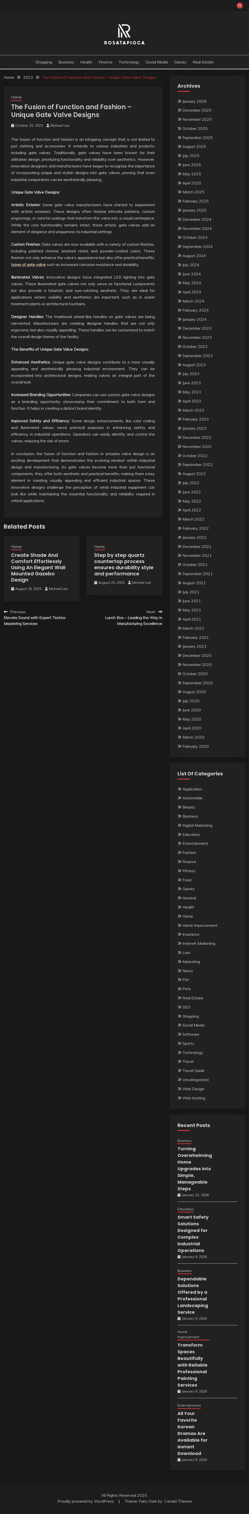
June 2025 (191, 164)
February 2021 (195, 637)
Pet (185, 979)
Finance (105, 62)
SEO (186, 1007)
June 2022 (191, 491)
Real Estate (203, 62)
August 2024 (194, 255)
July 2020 (190, 700)
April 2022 (191, 509)
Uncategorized (195, 1079)
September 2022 (197, 464)
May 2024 (191, 282)
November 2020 (197, 664)
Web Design (193, 1088)
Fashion (189, 852)
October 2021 (195, 564)
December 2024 (197, 219)
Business (66, 62)
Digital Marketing (197, 825)
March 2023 (193, 410)
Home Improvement (199, 925)
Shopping (44, 62)
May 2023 (191, 391)
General (189, 897)
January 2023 (194, 428)
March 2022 (193, 519)
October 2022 (195, 455)
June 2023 (191, 382)
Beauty (188, 807)
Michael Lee (60, 125)
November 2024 (197, 228)
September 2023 (197, 355)
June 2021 (191, 600)
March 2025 (193, 191)
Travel (188, 1061)
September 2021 (197, 573)
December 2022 (197, 437)
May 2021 (191, 609)
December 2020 (197, 655)
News (187, 970)
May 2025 (191, 173)
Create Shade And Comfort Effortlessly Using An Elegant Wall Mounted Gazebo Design (38, 567)
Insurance (190, 934)
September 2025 (197, 137)
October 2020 (195, 673)
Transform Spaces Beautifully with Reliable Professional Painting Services (193, 1365)
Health (86, 62)
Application (192, 789)
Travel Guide (193, 1070)
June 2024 (191, 273)
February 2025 (195, 201)
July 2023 (190, 373)
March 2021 (193, 628)
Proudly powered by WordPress (86, 1501)
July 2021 (190, 591)
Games (180, 62)
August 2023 (194, 364)
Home (16, 97)
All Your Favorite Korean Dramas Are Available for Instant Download (193, 1433)
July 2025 (190, 155)
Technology (129, 62)
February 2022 (195, 528)
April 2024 (191, 291)
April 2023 (191, 401)
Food (186, 879)
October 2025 (195, 128)
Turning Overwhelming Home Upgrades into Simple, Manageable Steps (195, 1169)
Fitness (188, 870)
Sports (188, 1043)
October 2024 (195, 237)
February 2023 (195, 419)
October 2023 (195, 346)
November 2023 (197, 337)
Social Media (157, 62)
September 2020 (197, 682)
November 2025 (197, 119)
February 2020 (195, 746)
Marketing (191, 961)
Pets (186, 988)
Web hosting (193, 1097)
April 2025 (191, 183)
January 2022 (194, 537)
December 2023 (197, 328)
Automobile (192, 797)
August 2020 (194, 691)
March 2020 (193, 737)
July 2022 (190, 482)
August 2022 (194, 473)
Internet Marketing (198, 943)
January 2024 (194, 319)
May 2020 (191, 719)
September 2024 (197, 246)
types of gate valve (28, 264)
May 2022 (191, 501)
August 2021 (194, 582)
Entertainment (195, 843)
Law (186, 952)
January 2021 (194, 646)
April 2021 (191, 619)
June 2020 (191, 709)
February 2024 (195, 310)
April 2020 (191, 728)
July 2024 (190, 264)
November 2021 (197, 555)
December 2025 (197, 110)
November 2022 (197, 446)
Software (190, 1034)
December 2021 (197, 546)
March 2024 (193, 301)
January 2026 (194, 101)
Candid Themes (178, 1501)
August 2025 (194, 146)
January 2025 (194, 210)
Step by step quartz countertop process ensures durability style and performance (124, 564)
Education (191, 834)
